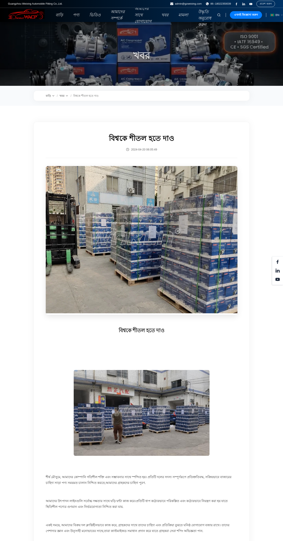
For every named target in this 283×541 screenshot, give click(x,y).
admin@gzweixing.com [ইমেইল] (186, 3)
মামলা (183, 15)
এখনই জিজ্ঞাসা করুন (246, 14)
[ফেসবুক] (236, 4)
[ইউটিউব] (250, 4)
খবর (164, 15)
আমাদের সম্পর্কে (118, 15)
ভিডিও (95, 15)
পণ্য (76, 15)
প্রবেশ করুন (266, 3)
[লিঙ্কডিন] (243, 4)
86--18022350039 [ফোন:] (218, 3)
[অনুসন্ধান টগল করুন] (219, 15)
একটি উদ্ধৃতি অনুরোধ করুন (204, 15)
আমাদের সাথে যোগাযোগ (143, 15)
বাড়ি (59, 15)
